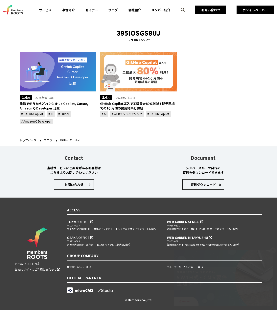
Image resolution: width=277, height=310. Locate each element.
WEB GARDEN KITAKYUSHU (188, 237)
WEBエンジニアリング (127, 114)
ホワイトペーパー (255, 10)
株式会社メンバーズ (78, 266)
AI (51, 114)
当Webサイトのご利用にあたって (36, 269)
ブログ (113, 10)
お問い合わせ (210, 10)
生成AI (26, 97)
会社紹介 (134, 10)
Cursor (64, 114)
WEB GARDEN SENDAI (183, 221)
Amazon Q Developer (37, 121)
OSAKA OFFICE (78, 237)
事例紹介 (68, 10)
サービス (45, 10)
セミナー (91, 10)
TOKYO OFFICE (78, 221)
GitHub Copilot (33, 114)
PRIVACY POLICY (25, 264)
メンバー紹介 (160, 10)
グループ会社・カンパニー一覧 (184, 266)
